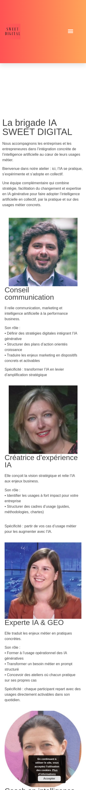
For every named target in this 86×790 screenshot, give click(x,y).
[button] (70, 31)
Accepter (49, 778)
